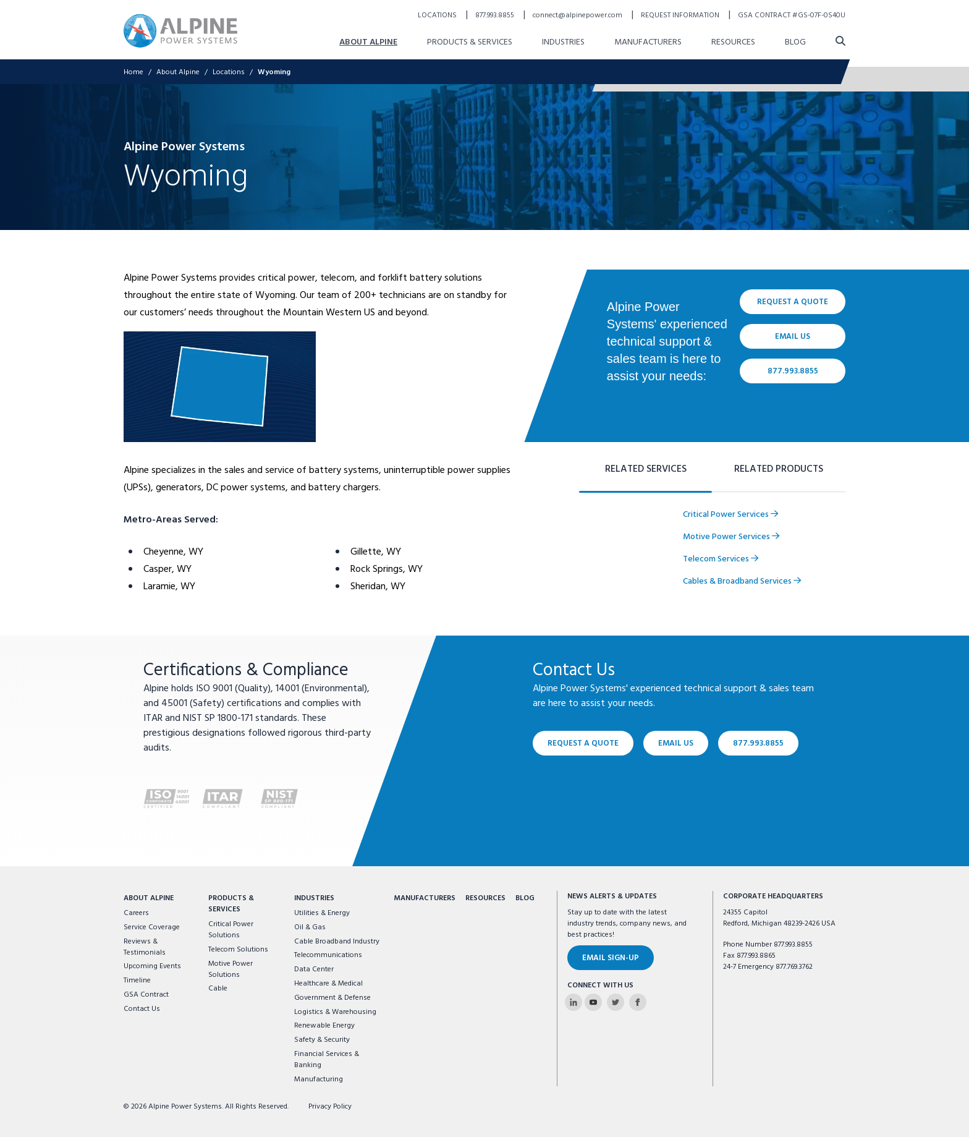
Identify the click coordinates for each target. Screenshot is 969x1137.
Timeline (137, 980)
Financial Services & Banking (326, 1059)
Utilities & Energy (322, 913)
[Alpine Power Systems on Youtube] (593, 1002)
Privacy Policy (330, 1106)
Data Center (314, 969)
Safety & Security (322, 1040)
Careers (136, 913)
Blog (525, 898)
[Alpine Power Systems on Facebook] (637, 1002)
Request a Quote (583, 743)
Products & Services (231, 904)
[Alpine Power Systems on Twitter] (615, 1002)
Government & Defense (332, 998)
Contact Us (142, 1009)
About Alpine (149, 898)
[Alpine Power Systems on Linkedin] (573, 1002)
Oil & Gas (310, 927)
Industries (314, 898)
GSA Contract (146, 995)
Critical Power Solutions (230, 930)
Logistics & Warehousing (335, 1012)
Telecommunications (328, 955)
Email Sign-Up (610, 958)
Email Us (675, 743)
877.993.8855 (758, 743)
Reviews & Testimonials (145, 947)
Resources (485, 898)
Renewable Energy (324, 1026)
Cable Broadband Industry (336, 941)
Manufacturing (318, 1079)
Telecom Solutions (238, 949)
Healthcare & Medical (328, 983)
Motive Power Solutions (230, 969)
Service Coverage (152, 927)
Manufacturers (424, 898)
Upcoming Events (152, 966)
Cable (217, 988)
